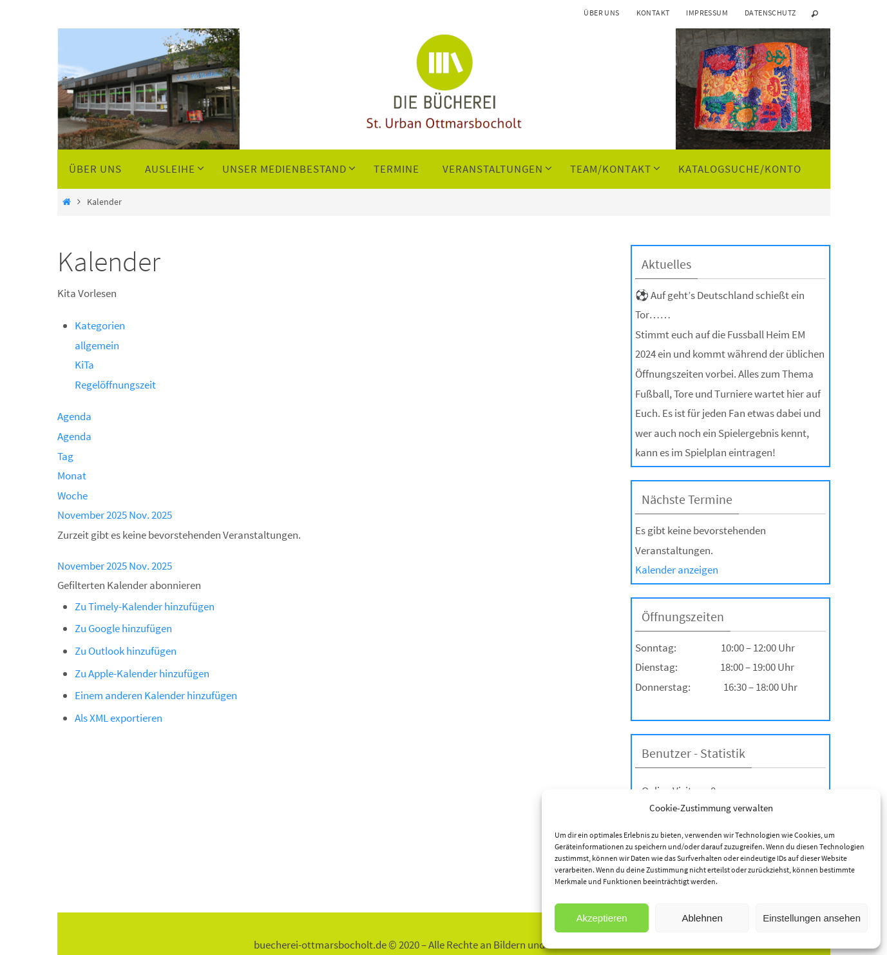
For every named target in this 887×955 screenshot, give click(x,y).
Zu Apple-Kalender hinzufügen (142, 673)
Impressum (707, 12)
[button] (129, 585)
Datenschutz (770, 12)
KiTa (84, 365)
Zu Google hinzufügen (123, 628)
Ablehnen (702, 917)
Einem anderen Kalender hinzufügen (156, 695)
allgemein (97, 345)
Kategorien (100, 325)
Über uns (601, 12)
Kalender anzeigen (676, 570)
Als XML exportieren (118, 718)
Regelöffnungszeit (115, 385)
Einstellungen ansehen (812, 917)
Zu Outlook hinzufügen (125, 651)
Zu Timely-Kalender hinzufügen (145, 606)
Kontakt (653, 12)
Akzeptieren (601, 917)
